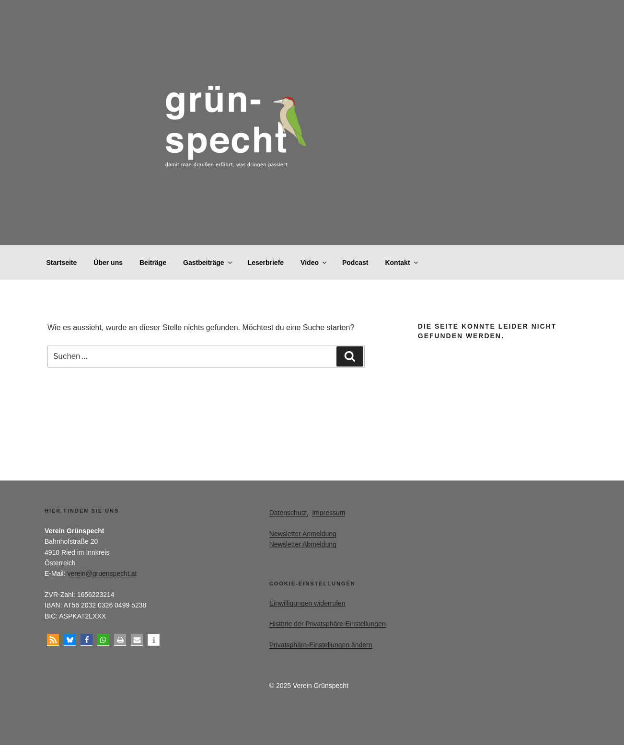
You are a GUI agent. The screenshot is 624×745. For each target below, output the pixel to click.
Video (314, 262)
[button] (53, 640)
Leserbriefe (266, 262)
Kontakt (402, 262)
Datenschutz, (289, 512)
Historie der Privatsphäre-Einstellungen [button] (327, 624)
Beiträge (152, 262)
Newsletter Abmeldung (302, 544)
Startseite (61, 262)
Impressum (328, 512)
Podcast (355, 262)
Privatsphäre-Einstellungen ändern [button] (320, 645)
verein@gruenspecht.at (102, 573)
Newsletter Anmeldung (302, 534)
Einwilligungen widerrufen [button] (307, 603)
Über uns (108, 262)
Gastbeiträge (208, 262)
